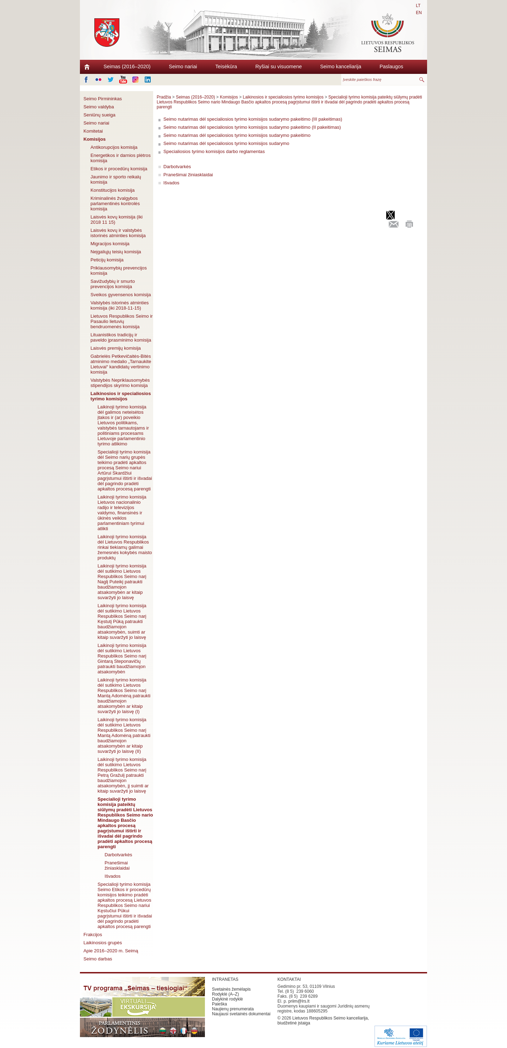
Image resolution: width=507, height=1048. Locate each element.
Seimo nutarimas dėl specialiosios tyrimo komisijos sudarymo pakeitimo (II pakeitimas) (252, 127)
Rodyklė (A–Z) (225, 994)
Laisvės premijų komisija (115, 348)
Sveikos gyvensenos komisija (120, 294)
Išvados (112, 876)
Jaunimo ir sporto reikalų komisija (115, 179)
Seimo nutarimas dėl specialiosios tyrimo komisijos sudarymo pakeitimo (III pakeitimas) (252, 119)
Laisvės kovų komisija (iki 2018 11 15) (116, 219)
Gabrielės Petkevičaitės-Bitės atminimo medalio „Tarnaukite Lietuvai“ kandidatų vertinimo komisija (120, 364)
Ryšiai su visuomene (278, 66)
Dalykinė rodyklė (227, 999)
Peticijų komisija (107, 259)
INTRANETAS (225, 979)
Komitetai (93, 131)
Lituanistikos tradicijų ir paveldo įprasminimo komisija (120, 337)
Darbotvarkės (118, 854)
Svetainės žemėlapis (231, 989)
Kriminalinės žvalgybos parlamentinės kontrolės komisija (115, 203)
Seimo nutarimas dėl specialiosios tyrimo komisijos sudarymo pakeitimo (237, 135)
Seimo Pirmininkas (102, 98)
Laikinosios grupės (102, 942)
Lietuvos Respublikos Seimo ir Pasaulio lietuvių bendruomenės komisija (121, 321)
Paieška (219, 1004)
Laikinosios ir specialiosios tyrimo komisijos (120, 396)
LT (418, 5)
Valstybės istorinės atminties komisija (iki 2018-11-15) (119, 305)
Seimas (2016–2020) (127, 66)
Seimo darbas (97, 958)
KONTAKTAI (289, 979)
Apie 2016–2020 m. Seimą (110, 950)
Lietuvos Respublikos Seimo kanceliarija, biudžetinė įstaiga (323, 1020)
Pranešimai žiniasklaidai (117, 865)
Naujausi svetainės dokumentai (241, 1013)
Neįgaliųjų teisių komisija (115, 251)
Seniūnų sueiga (99, 114)
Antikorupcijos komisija (113, 147)
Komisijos (94, 139)
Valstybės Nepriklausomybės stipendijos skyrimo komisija (120, 382)
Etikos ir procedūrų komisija (118, 168)
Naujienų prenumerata (233, 1008)
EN (419, 12)
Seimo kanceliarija (340, 66)
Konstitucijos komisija (112, 190)
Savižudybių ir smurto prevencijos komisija (112, 284)
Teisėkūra (226, 66)
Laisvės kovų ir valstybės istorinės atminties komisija (118, 233)
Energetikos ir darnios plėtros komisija (120, 158)
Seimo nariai (183, 66)
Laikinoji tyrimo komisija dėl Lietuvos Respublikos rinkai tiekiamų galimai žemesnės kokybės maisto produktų (125, 547)
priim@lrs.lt (298, 1001)
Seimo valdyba (98, 106)
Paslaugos (391, 66)
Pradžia (164, 97)
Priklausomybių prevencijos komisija (118, 270)
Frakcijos (92, 934)
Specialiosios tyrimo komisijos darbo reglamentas (214, 151)
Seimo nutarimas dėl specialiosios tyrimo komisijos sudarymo (226, 143)
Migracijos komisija (110, 243)
